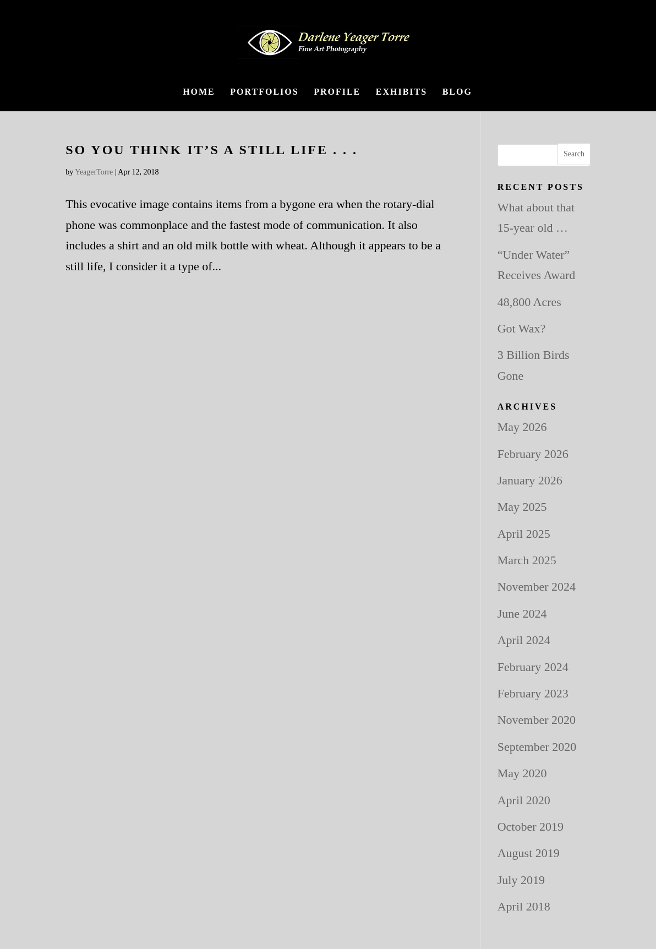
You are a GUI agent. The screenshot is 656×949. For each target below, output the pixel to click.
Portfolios (264, 92)
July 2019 (521, 880)
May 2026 (522, 427)
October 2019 (531, 826)
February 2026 (533, 454)
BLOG (457, 92)
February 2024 (533, 667)
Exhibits (401, 92)
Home (199, 92)
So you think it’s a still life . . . (211, 150)
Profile (337, 92)
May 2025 (522, 507)
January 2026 (530, 480)
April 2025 (524, 534)
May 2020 (522, 773)
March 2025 (527, 560)
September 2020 (537, 747)
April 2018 (524, 906)
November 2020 (537, 720)
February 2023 (533, 693)
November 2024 (537, 586)
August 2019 (529, 853)
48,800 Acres (529, 302)
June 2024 (522, 613)
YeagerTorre (94, 172)
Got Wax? (522, 328)
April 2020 (524, 800)
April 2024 (524, 640)
